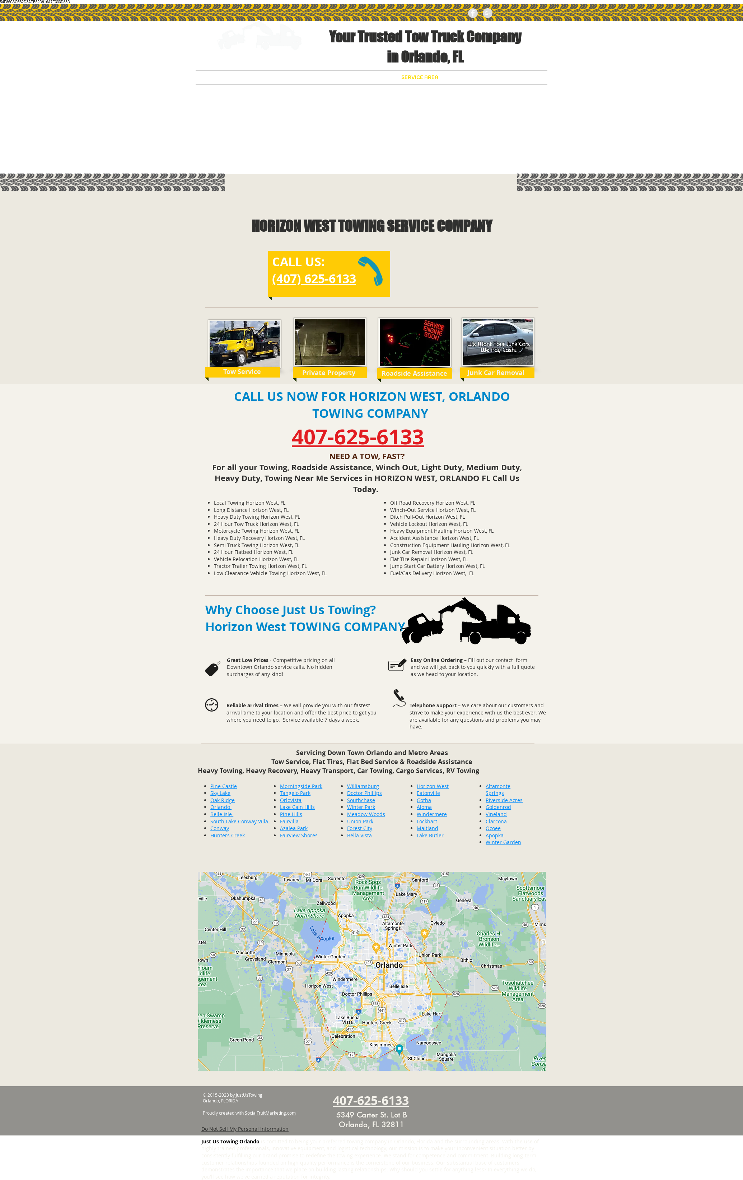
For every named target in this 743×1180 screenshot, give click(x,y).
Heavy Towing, (222, 770)
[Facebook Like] (521, 13)
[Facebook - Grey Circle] (473, 13)
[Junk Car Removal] (496, 372)
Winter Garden (503, 842)
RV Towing (462, 770)
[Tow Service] (242, 371)
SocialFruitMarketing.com (270, 1113)
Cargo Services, (421, 770)
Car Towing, (376, 770)
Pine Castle (223, 786)
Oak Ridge (222, 800)
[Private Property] (328, 372)
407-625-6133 (358, 436)
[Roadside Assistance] (414, 373)
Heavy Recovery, (273, 770)
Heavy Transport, (328, 770)
